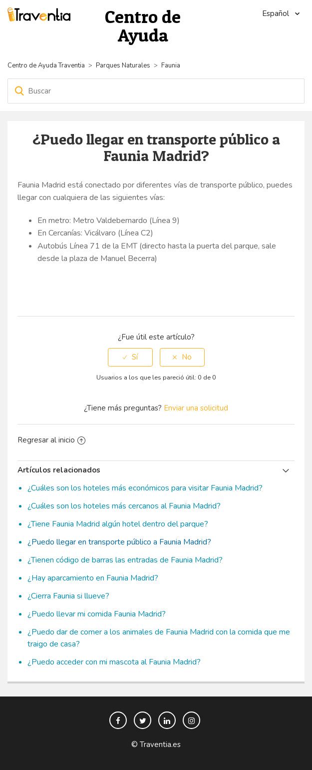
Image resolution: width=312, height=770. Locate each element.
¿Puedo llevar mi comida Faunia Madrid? (96, 614)
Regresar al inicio (51, 440)
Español (276, 13)
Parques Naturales (123, 65)
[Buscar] (156, 91)
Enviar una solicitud (196, 408)
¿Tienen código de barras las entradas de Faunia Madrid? (125, 560)
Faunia (170, 65)
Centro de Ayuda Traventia (46, 65)
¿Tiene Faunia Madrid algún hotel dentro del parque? (117, 524)
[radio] (130, 357)
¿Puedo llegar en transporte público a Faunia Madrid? (119, 542)
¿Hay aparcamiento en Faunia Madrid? (92, 578)
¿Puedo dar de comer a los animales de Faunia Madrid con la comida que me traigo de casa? (158, 638)
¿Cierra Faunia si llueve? (68, 596)
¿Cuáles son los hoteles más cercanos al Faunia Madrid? (124, 506)
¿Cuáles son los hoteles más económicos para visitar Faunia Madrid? (145, 488)
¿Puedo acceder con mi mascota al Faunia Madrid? (114, 662)
